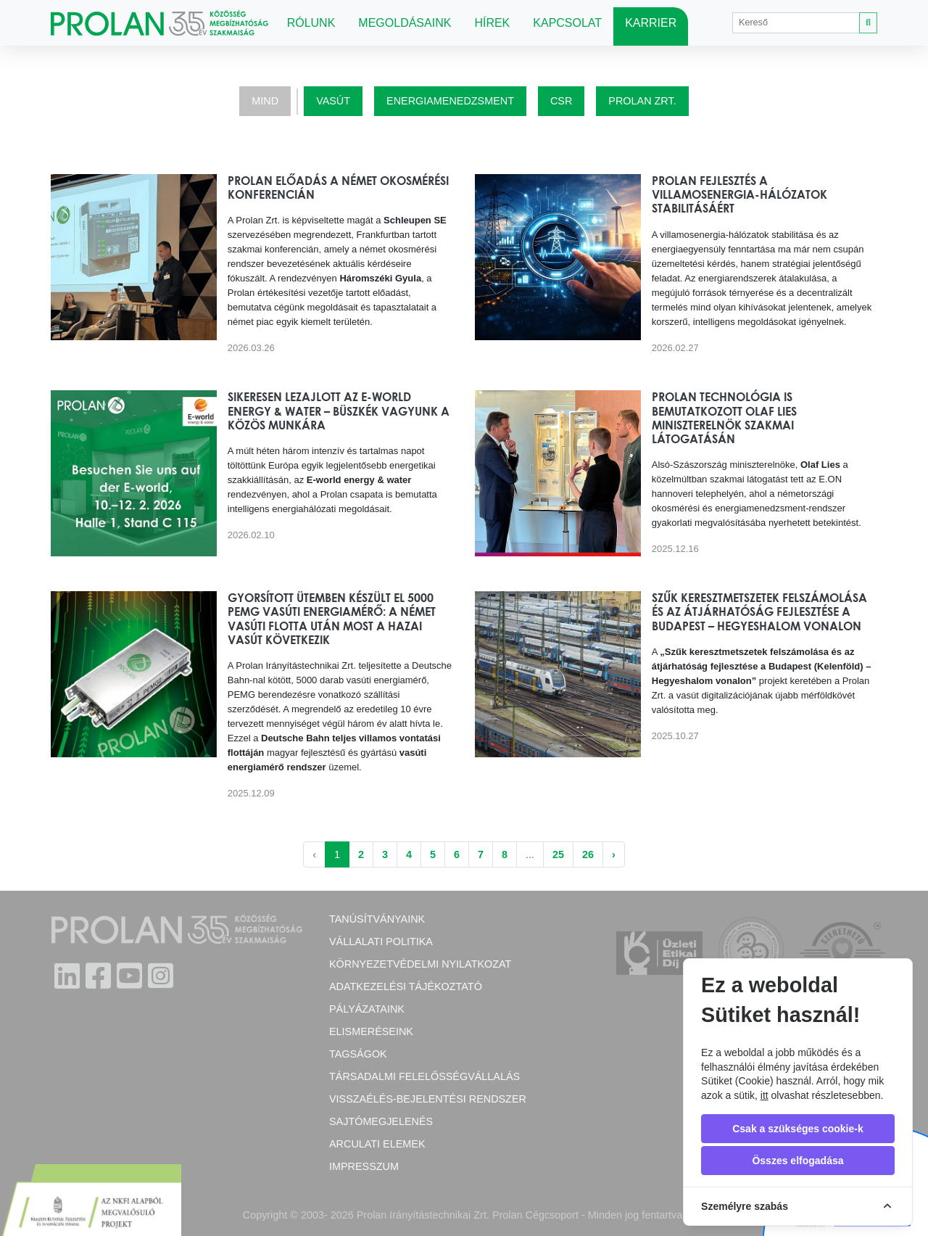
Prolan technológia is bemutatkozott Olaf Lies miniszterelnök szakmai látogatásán (724, 418)
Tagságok (358, 1054)
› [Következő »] (614, 854)
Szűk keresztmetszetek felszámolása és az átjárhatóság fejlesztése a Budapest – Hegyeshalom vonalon (759, 611)
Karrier (650, 23)
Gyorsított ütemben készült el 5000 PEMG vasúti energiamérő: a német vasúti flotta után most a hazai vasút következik (332, 618)
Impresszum (364, 1166)
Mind (265, 101)
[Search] (796, 22)
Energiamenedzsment (450, 101)
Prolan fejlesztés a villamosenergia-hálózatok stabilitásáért (739, 194)
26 (588, 854)
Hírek (492, 23)
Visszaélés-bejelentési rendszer (427, 1099)
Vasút (333, 101)
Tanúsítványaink (377, 919)
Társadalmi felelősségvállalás (424, 1076)
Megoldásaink (404, 23)
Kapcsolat (567, 23)
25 (558, 854)
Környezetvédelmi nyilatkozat (420, 964)
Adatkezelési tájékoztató (405, 986)
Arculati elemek (377, 1144)
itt (764, 1095)
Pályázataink (367, 1009)
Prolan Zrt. (642, 101)
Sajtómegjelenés (381, 1121)
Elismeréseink (371, 1031)
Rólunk (311, 23)
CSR (561, 101)
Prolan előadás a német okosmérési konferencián (338, 187)
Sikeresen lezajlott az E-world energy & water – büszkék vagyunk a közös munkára (339, 411)
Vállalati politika (381, 941)
